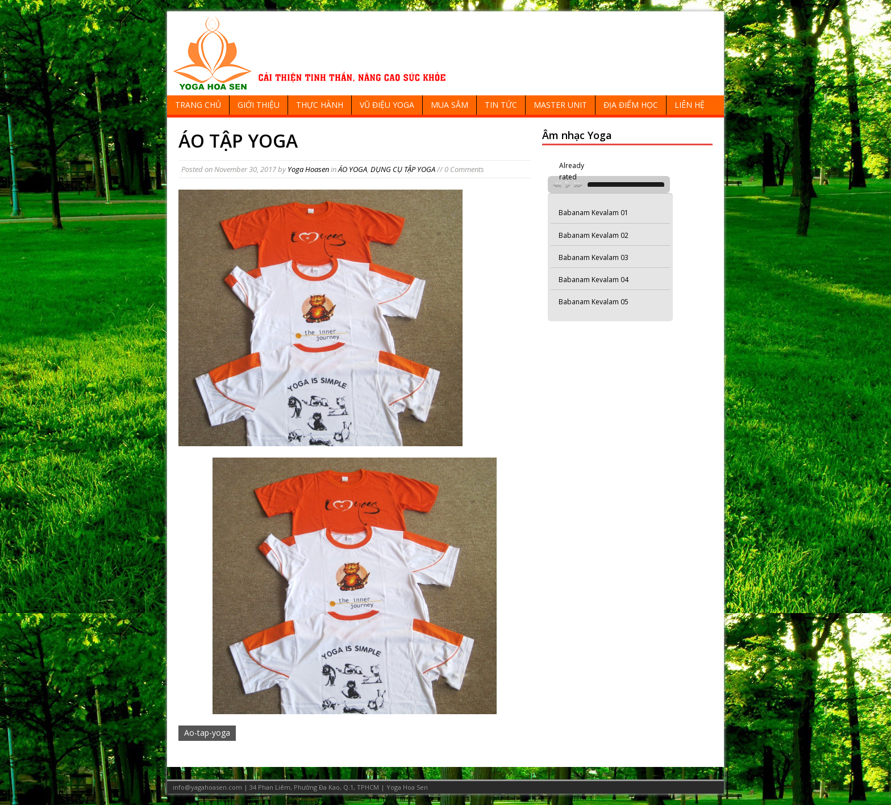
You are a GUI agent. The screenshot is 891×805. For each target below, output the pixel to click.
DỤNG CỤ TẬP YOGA (402, 169)
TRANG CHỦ (198, 104)
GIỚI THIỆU (259, 104)
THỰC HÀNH (319, 104)
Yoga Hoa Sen (407, 787)
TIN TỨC (501, 104)
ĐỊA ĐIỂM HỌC (630, 104)
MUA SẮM (449, 104)
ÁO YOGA (352, 169)
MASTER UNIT (560, 104)
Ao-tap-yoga (207, 732)
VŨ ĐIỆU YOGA (387, 104)
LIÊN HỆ (690, 104)
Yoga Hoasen (308, 169)
